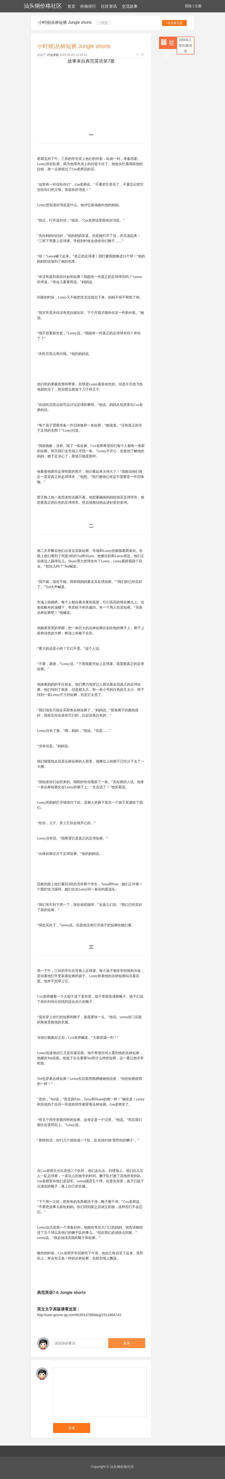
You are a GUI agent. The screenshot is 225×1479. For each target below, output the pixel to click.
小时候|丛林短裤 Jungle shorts (65, 22)
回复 (71, 1428)
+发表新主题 (174, 23)
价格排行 (88, 6)
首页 (71, 6)
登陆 (188, 6)
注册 (198, 6)
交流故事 (130, 6)
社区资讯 (109, 6)
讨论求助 (53, 55)
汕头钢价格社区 (43, 6)
